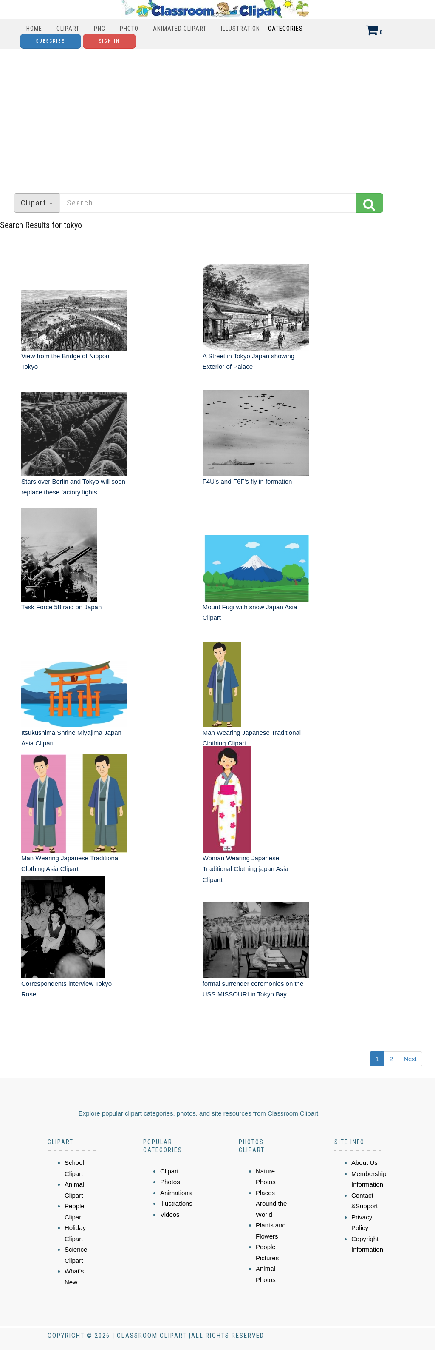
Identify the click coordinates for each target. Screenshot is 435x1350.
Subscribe (50, 41)
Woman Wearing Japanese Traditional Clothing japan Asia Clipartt (245, 868)
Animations (176, 1192)
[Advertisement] (217, 116)
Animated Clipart (179, 28)
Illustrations (176, 1203)
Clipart (67, 28)
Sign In (109, 41)
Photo (129, 28)
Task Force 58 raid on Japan (61, 607)
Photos (170, 1181)
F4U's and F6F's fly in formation (247, 481)
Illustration (240, 28)
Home (34, 28)
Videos (170, 1214)
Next (410, 1058)
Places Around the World (271, 1203)
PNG (99, 28)
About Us (364, 1162)
